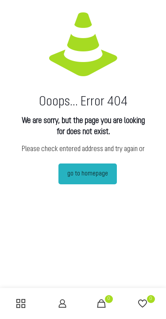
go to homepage (87, 174)
